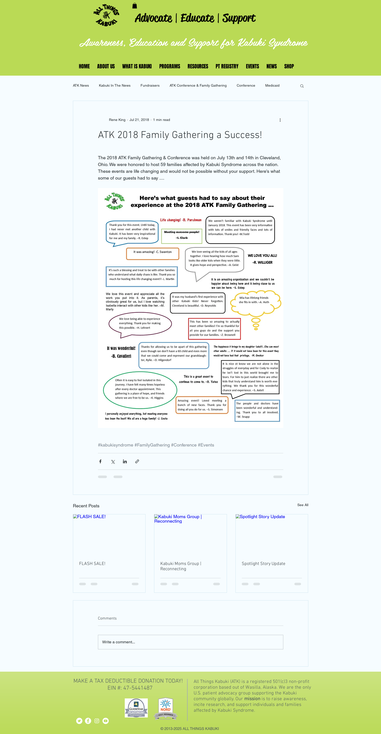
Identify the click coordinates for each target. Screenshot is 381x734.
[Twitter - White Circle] (79, 721)
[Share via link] (137, 461)
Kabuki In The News (115, 85)
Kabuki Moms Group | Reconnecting (180, 566)
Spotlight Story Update (263, 563)
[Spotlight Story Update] (272, 534)
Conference (246, 85)
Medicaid (272, 85)
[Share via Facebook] (100, 461)
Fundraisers (150, 85)
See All (302, 505)
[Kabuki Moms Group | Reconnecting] (190, 534)
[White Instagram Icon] (97, 721)
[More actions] (280, 120)
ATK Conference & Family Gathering (198, 85)
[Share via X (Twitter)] (112, 461)
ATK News (81, 85)
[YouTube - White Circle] (105, 721)
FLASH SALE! (92, 563)
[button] (134, 6)
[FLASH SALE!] (109, 534)
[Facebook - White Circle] (88, 721)
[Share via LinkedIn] (124, 461)
